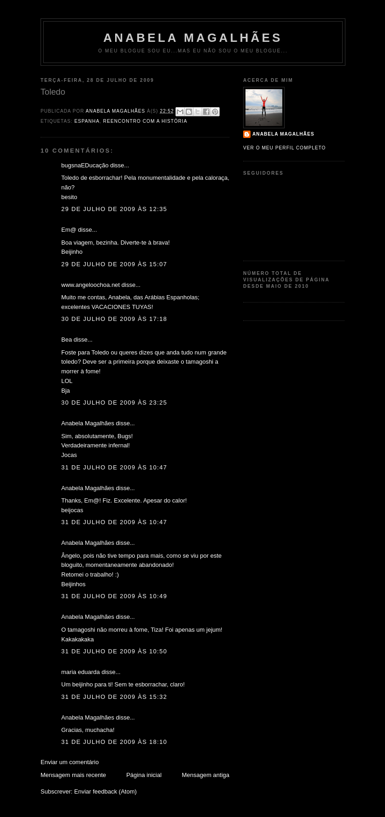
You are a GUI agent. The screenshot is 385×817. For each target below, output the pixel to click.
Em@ (68, 229)
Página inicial (144, 774)
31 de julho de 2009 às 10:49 (114, 596)
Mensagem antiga (205, 774)
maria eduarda (80, 671)
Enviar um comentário (70, 762)
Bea (66, 339)
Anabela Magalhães (192, 38)
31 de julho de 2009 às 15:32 (114, 696)
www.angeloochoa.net (90, 284)
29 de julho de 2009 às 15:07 (114, 264)
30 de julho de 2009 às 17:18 (114, 318)
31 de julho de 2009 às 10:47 (114, 467)
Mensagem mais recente (73, 774)
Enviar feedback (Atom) (105, 791)
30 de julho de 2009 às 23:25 (114, 402)
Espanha (86, 121)
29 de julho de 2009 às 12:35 (114, 209)
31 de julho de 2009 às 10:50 (114, 651)
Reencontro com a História (145, 121)
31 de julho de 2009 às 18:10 (114, 741)
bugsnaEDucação (85, 165)
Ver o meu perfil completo (284, 147)
